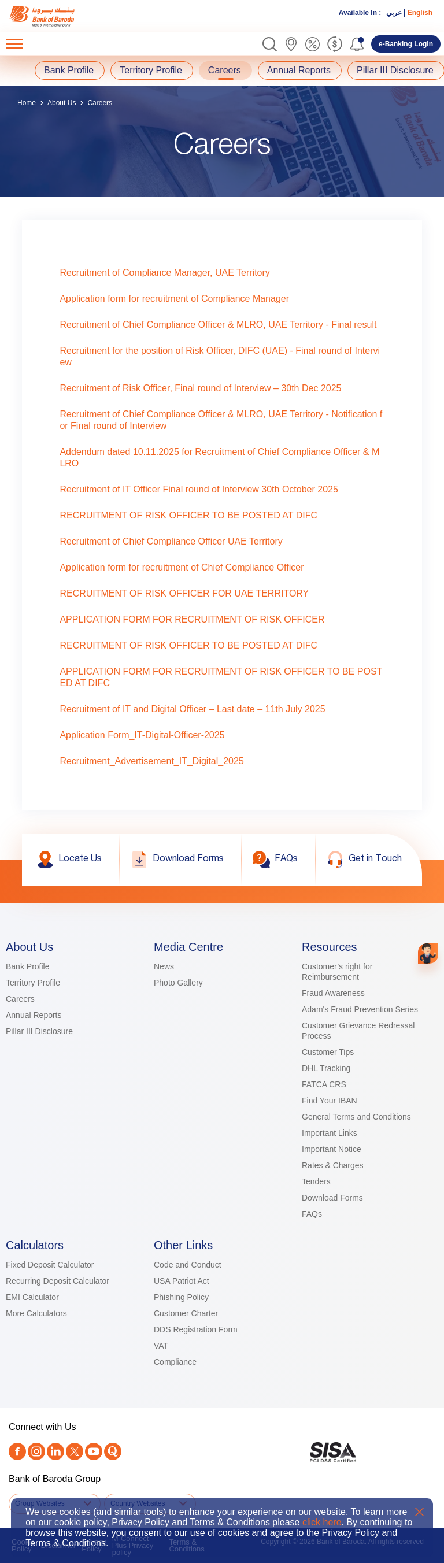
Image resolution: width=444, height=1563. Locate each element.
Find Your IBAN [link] (329, 1100)
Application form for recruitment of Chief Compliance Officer (182, 567)
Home (26, 103)
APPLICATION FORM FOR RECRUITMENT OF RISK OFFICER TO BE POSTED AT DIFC (221, 677)
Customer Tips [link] (328, 1052)
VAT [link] (161, 1345)
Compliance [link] (175, 1361)
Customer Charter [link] (186, 1313)
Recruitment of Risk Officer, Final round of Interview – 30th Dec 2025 (200, 388)
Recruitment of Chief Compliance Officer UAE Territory (171, 541)
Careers (224, 70)
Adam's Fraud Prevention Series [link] (360, 1009)
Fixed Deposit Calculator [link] (50, 1264)
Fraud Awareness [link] (333, 993)
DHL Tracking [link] (326, 1068)
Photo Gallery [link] (178, 982)
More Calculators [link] (36, 1313)
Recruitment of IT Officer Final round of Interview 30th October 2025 (199, 489)
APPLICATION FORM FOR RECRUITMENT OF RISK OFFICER (192, 619)
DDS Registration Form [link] (196, 1329)
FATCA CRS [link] (324, 1084)
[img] (53, 16)
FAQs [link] (312, 1213)
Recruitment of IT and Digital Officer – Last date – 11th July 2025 (192, 709)
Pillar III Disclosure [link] (39, 1031)
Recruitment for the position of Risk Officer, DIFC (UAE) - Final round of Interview (220, 356)
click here (322, 1522)
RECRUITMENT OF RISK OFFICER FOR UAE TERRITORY (184, 593)
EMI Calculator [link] (32, 1297)
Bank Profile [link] (27, 966)
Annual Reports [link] (34, 1015)
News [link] (164, 966)
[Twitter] (74, 1451)
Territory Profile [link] (33, 982)
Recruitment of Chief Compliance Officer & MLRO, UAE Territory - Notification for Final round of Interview (221, 420)
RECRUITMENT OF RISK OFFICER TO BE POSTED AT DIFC (188, 515)
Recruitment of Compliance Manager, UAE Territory (164, 272)
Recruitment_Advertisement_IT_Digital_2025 (151, 761)
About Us (61, 103)
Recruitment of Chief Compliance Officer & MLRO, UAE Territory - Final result (218, 324)
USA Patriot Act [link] (181, 1281)
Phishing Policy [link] (181, 1297)
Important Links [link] (329, 1133)
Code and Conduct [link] (187, 1264)
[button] (269, 44)
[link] (53, 16)
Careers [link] (20, 998)
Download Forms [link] (332, 1197)
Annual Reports (299, 70)
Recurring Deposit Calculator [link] (57, 1281)
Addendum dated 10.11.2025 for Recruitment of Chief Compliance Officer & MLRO (219, 457)
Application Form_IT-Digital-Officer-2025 (142, 735)
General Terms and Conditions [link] (356, 1116)
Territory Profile (151, 70)
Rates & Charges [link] (333, 1165)
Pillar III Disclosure (395, 70)
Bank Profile (69, 70)
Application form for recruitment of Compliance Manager (174, 298)
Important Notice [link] (331, 1149)
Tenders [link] (316, 1181)
